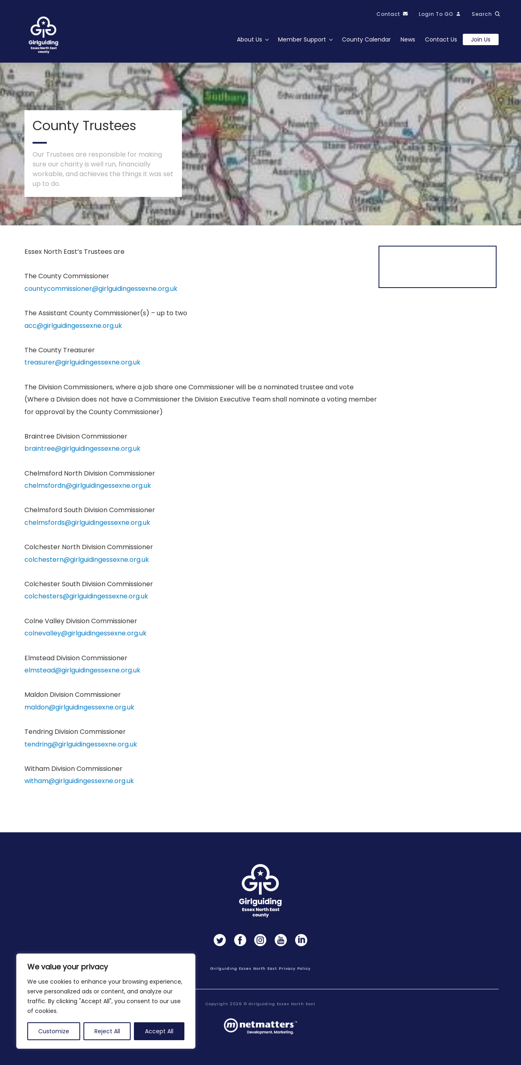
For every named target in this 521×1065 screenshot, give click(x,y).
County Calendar (366, 39)
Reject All (107, 1031)
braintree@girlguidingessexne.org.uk (82, 451)
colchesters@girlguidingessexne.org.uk (86, 598)
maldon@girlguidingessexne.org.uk (79, 709)
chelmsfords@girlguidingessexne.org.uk (87, 524)
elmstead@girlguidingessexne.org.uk (82, 672)
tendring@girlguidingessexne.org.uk (80, 746)
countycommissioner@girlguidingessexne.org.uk (100, 290)
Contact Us (441, 39)
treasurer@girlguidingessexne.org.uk (82, 364)
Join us (480, 39)
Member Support (302, 39)
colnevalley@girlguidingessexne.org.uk (85, 635)
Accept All (159, 1031)
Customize (53, 1031)
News (408, 39)
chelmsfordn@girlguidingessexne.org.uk (87, 487)
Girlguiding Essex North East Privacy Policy (260, 968)
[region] (105, 1001)
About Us (249, 39)
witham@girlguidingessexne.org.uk (79, 783)
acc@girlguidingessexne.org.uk (73, 327)
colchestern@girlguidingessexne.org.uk (86, 561)
